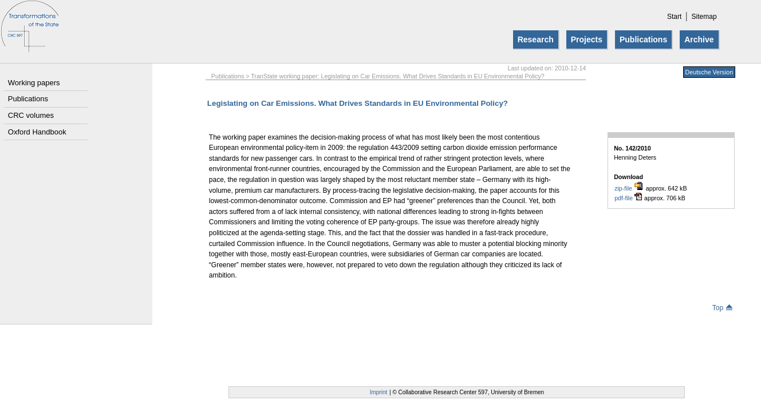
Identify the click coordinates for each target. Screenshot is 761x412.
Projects (586, 39)
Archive (698, 39)
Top (722, 308)
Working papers (34, 82)
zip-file (629, 188)
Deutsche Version (709, 72)
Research (536, 39)
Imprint (379, 392)
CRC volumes (31, 115)
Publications (643, 39)
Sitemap (704, 17)
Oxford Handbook (37, 132)
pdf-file (628, 197)
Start (674, 17)
